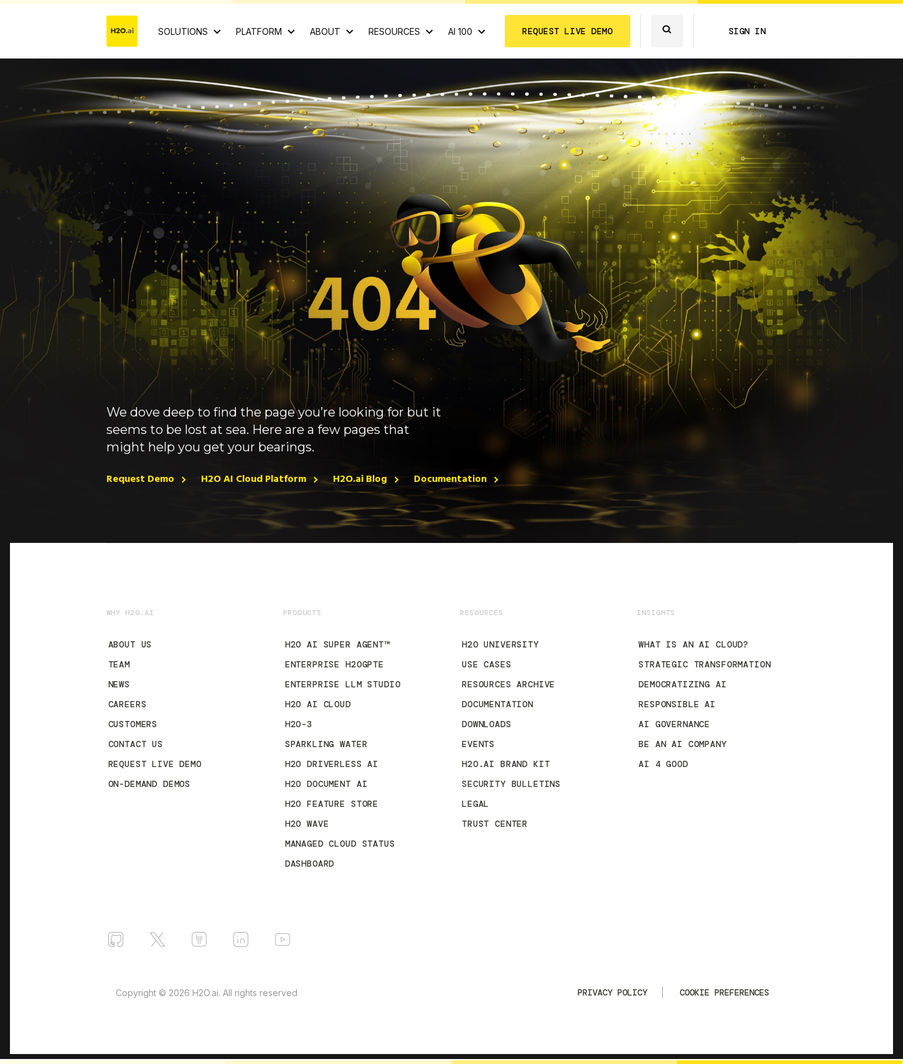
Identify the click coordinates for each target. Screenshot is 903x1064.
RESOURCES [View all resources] (394, 31)
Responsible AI (677, 704)
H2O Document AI (326, 783)
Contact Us (135, 744)
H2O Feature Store (331, 803)
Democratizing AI (682, 684)
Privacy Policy (612, 992)
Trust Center (495, 823)
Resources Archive (508, 684)
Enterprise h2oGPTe (334, 664)
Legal (475, 803)
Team (119, 664)
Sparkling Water (326, 744)
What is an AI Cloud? (694, 644)
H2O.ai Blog (360, 479)
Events (478, 744)
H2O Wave (307, 823)
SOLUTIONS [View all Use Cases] (183, 31)
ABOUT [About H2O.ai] (325, 31)
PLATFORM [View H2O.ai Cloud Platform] (259, 31)
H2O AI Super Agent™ (337, 644)
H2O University (500, 644)
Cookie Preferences (724, 992)
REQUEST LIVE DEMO (567, 31)
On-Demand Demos (149, 783)
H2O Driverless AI (331, 764)
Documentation (450, 479)
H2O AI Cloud (318, 704)
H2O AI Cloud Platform (253, 479)
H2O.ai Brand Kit (506, 764)
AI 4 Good (663, 764)
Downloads (487, 724)
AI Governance (674, 724)
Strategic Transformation (704, 664)
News (119, 684)
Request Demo (140, 479)
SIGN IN (747, 31)
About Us (130, 644)
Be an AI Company (682, 744)
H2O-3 (298, 724)
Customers (133, 724)
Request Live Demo (155, 764)
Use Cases (487, 664)
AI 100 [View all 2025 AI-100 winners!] (460, 31)
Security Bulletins (511, 783)
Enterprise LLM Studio (343, 684)
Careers (127, 704)
